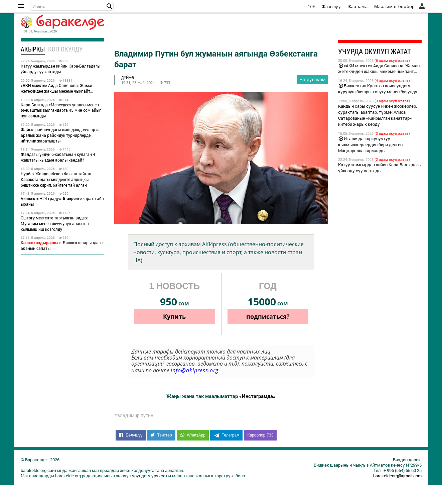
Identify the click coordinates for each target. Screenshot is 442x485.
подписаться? (268, 316)
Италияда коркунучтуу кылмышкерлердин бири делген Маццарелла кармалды (370, 144)
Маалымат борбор (394, 6)
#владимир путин (133, 415)
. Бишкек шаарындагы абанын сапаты (62, 245)
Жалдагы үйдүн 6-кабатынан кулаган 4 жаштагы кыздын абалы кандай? (58, 157)
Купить (174, 316)
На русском (312, 79)
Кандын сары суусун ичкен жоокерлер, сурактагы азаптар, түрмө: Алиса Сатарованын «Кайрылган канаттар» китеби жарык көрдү (377, 115)
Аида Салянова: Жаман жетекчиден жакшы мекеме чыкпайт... (57, 88)
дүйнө (127, 77)
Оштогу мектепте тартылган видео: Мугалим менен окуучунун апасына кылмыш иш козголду (55, 223)
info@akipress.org (194, 370)
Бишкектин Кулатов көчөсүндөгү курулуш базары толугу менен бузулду (377, 88)
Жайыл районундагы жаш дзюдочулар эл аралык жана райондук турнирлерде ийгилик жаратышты (61, 135)
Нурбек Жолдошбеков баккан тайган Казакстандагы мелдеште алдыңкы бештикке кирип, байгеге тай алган (56, 179)
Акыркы (33, 49)
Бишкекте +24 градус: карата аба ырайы (62, 201)
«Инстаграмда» (257, 396)
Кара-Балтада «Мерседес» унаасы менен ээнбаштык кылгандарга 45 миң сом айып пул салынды (61, 110)
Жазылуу (331, 6)
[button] (110, 6)
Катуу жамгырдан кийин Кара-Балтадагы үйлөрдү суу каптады (60, 68)
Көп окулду (65, 49)
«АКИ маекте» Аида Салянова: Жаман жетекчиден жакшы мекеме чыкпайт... (379, 68)
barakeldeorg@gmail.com (397, 475)
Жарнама (357, 6)
